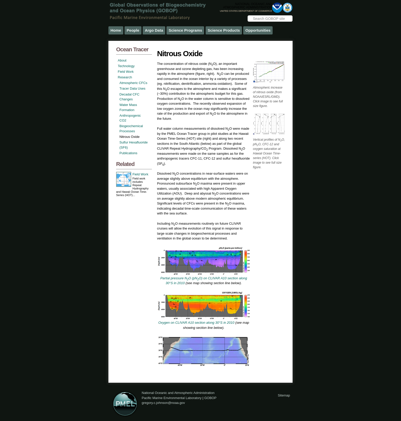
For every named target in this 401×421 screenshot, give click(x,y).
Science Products (224, 30)
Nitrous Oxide (129, 137)
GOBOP (210, 398)
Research (125, 77)
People (133, 30)
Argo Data (154, 30)
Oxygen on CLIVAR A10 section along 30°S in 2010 (196, 322)
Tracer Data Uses (132, 88)
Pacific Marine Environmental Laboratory (172, 398)
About (122, 60)
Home (115, 30)
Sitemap (284, 395)
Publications (128, 153)
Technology (126, 66)
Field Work (126, 72)
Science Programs (185, 30)
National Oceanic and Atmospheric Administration (178, 393)
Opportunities (257, 30)
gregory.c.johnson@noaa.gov (163, 403)
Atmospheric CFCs (133, 83)
